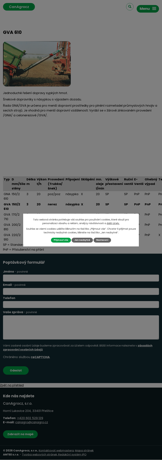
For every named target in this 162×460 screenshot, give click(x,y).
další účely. (113, 223)
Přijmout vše (60, 240)
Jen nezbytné (82, 240)
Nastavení (102, 240)
